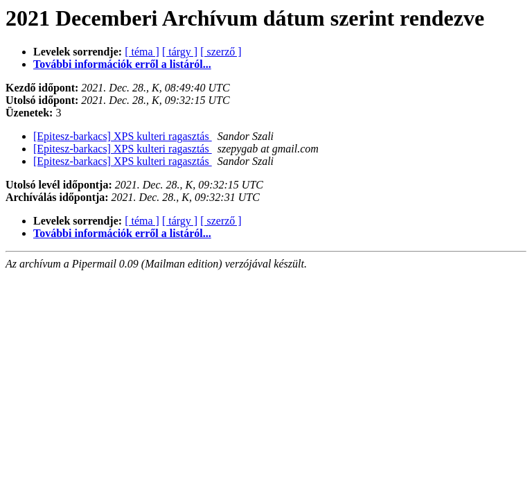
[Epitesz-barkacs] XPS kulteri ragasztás (122, 136)
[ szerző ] (221, 52)
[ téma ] (142, 52)
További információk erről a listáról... (122, 64)
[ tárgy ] (179, 52)
